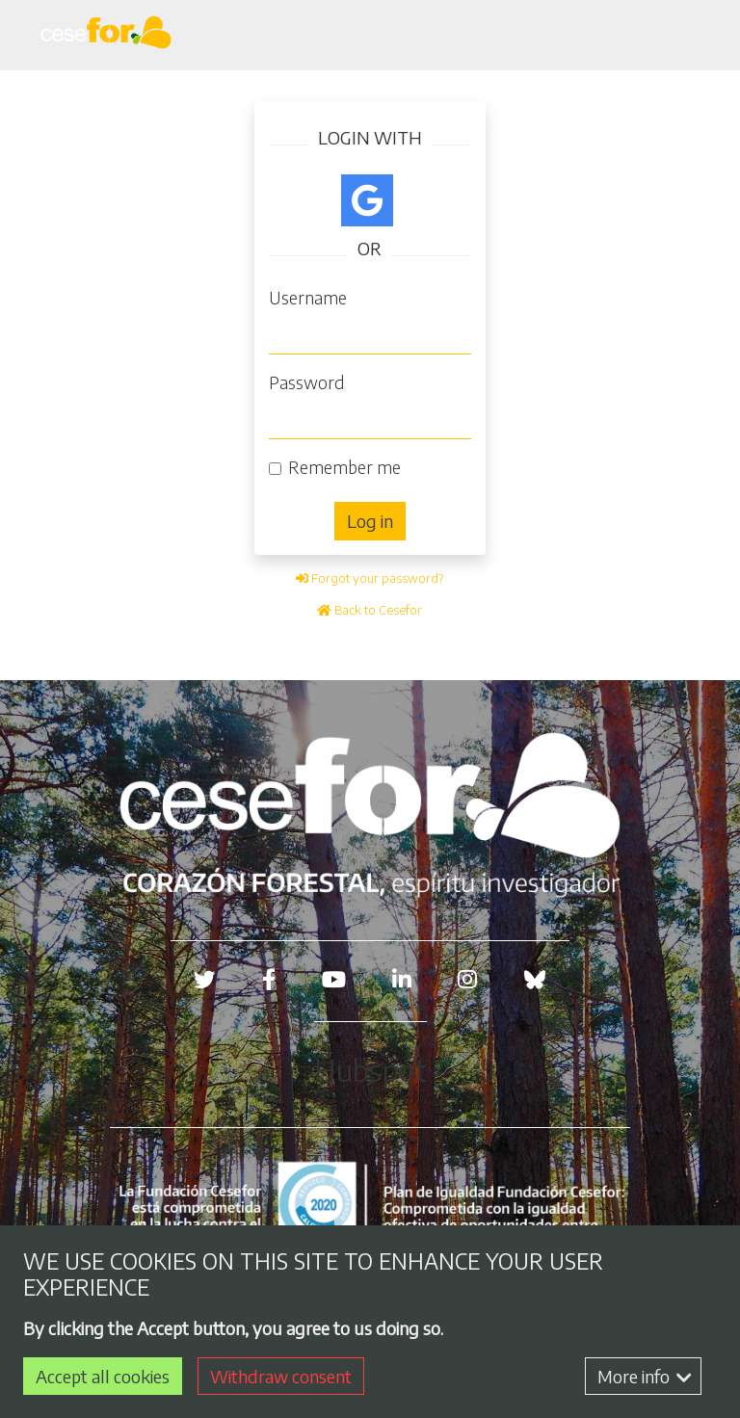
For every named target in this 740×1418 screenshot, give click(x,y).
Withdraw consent (281, 1376)
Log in (370, 521)
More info (644, 1376)
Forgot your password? (369, 578)
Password (306, 382)
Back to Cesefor (369, 609)
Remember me (344, 467)
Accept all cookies (103, 1376)
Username (308, 297)
